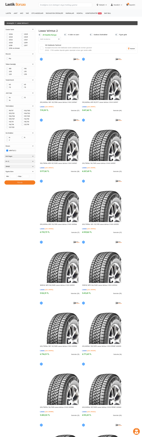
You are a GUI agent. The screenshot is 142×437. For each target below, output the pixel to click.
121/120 (11, 127)
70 (10, 87)
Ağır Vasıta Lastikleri (12, 375)
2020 (11, 43)
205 (10, 71)
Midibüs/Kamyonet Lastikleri (15, 372)
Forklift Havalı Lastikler (12, 401)
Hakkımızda (111, 355)
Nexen (75, 401)
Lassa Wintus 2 (22, 23)
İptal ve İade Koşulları (115, 370)
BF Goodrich (77, 384)
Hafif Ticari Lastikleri (12, 370)
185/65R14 (42, 358)
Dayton (75, 387)
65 (25, 84)
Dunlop (75, 375)
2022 (11, 40)
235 (25, 74)
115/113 (26, 122)
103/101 (11, 113)
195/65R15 (42, 364)
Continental (77, 364)
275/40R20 (43, 416)
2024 (11, 37)
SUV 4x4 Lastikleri (10, 367)
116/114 (11, 124)
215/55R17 (42, 381)
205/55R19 (42, 407)
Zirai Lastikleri (9, 393)
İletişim (109, 372)
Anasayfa (10, 23)
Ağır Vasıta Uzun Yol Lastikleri (15, 378)
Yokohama (77, 372)
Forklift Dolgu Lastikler (12, 404)
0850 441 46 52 (113, 384)
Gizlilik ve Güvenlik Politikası (117, 361)
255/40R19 (42, 410)
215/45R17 (42, 387)
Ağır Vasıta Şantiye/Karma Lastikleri (17, 387)
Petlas (75, 381)
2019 (26, 43)
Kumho (75, 399)
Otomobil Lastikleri (11, 364)
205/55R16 (42, 367)
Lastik (6, 355)
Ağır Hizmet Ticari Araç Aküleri (15, 413)
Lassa (42, 90)
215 (25, 71)
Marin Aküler (9, 416)
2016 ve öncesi (14, 48)
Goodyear (76, 361)
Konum (130, 49)
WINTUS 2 (12, 150)
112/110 (26, 119)
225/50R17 (42, 393)
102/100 (27, 110)
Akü (5, 407)
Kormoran (76, 396)
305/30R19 (43, 413)
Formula (76, 393)
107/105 (27, 116)
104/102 (27, 113)
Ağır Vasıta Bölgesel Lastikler (15, 381)
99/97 (11, 110)
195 (25, 68)
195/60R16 (42, 372)
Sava (74, 410)
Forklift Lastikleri (10, 399)
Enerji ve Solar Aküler (12, 419)
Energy (75, 413)
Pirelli (74, 370)
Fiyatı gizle (123, 35)
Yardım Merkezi (112, 375)
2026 (11, 34)
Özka (75, 407)
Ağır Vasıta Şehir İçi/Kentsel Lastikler (18, 384)
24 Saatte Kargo (49, 35)
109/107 (12, 119)
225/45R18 (42, 401)
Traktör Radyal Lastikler (13, 396)
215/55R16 (42, 370)
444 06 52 (111, 387)
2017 (26, 45)
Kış (10, 58)
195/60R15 (42, 361)
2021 (26, 40)
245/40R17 (42, 396)
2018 (10, 45)
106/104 (12, 116)
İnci (74, 416)
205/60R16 (43, 375)
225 (10, 74)
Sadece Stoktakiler (101, 35)
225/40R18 (42, 399)
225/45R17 (42, 390)
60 (10, 84)
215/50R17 (42, 378)
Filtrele (20, 182)
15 (25, 97)
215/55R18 (42, 404)
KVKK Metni (111, 378)
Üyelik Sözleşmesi (113, 364)
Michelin (75, 355)
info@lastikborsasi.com (115, 389)
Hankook (76, 367)
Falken (75, 390)
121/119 (26, 124)
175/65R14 (42, 355)
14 (9, 97)
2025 (26, 34)
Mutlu (75, 419)
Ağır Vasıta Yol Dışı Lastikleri (14, 390)
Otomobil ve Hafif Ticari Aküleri (16, 410)
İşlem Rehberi (112, 358)
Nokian (75, 404)
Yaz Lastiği (8, 358)
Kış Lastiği (8, 361)
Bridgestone (77, 358)
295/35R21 (42, 419)
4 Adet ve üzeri (73, 35)
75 (25, 87)
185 (10, 68)
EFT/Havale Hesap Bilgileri (116, 367)
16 (9, 100)
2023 (26, 37)
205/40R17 (43, 384)
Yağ (5, 425)
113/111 (11, 122)
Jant (6, 422)
